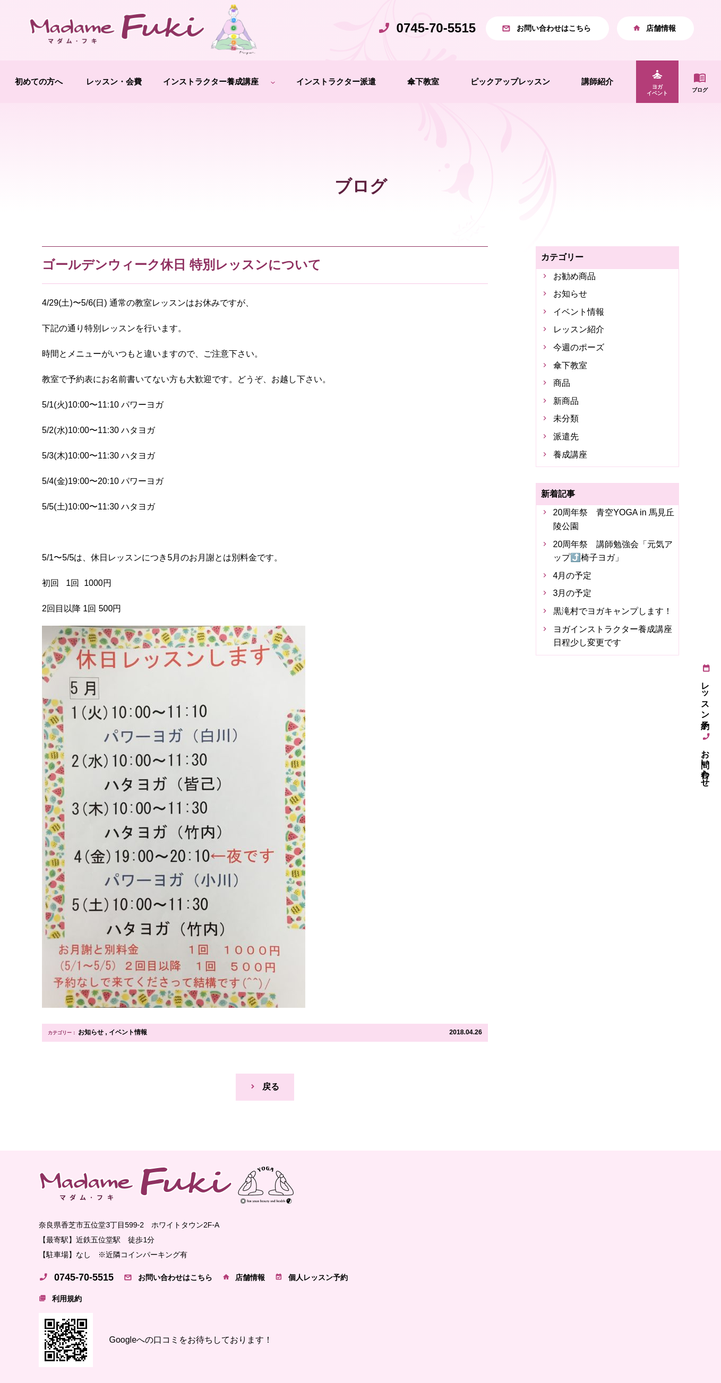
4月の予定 (572, 575)
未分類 (566, 418)
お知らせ (91, 1032)
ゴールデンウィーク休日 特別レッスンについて (181, 264)
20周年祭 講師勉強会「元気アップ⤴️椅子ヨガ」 (613, 551)
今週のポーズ (578, 347)
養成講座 (570, 454)
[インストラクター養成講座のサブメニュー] (273, 82)
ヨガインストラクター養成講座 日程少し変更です (614, 636)
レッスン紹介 (578, 329)
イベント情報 (128, 1032)
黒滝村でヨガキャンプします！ (612, 611)
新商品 (566, 400)
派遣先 (566, 436)
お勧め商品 (574, 276)
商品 (561, 382)
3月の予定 (572, 593)
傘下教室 (570, 365)
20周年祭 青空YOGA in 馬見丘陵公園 (614, 519)
